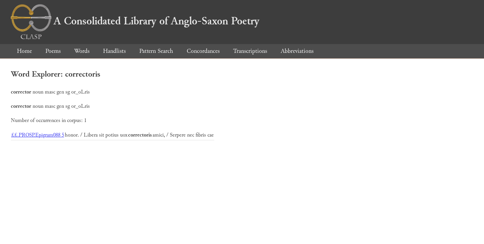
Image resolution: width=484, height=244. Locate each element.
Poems (53, 51)
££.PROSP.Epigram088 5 (37, 135)
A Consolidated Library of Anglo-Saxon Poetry (135, 21)
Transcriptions (250, 51)
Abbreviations (297, 51)
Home (24, 51)
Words (81, 51)
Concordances (203, 51)
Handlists (114, 51)
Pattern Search (156, 51)
